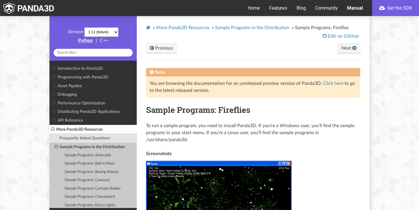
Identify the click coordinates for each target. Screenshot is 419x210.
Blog (301, 8)
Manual (355, 8)
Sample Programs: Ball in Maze (90, 163)
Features (278, 8)
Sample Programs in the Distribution (90, 147)
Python (85, 40)
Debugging (64, 94)
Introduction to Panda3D (77, 68)
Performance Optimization (78, 103)
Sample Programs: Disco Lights (90, 205)
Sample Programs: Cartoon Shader (93, 188)
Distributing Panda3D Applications (86, 111)
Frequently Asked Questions (85, 138)
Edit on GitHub (343, 36)
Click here (333, 83)
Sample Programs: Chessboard (90, 197)
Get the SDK (395, 8)
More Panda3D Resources (77, 129)
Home (254, 8)
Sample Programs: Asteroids (88, 155)
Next (348, 48)
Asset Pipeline (67, 86)
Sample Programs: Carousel (87, 180)
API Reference (67, 120)
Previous (161, 48)
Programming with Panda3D (80, 77)
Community (326, 8)
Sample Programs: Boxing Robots (92, 172)
